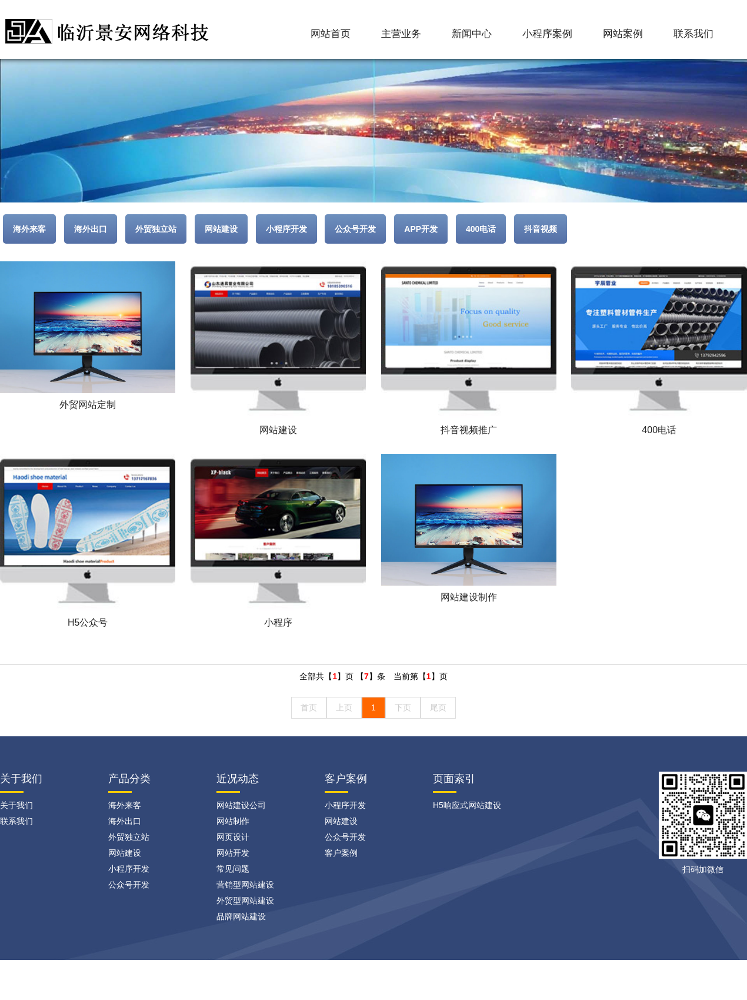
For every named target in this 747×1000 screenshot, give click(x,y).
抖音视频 (540, 229)
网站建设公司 (241, 805)
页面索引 (454, 779)
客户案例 (346, 779)
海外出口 (90, 229)
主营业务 (401, 33)
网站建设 (221, 229)
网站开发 (232, 853)
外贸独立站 (155, 229)
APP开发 (421, 229)
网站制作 (232, 821)
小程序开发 (286, 229)
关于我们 (16, 805)
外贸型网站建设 (245, 900)
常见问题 (232, 868)
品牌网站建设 (241, 916)
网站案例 (623, 33)
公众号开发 (355, 229)
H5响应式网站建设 (467, 805)
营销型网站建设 (245, 884)
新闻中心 (472, 33)
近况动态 (237, 779)
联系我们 (693, 33)
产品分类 (129, 779)
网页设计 (232, 837)
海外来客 (29, 229)
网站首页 (331, 33)
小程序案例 (547, 33)
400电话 (481, 229)
